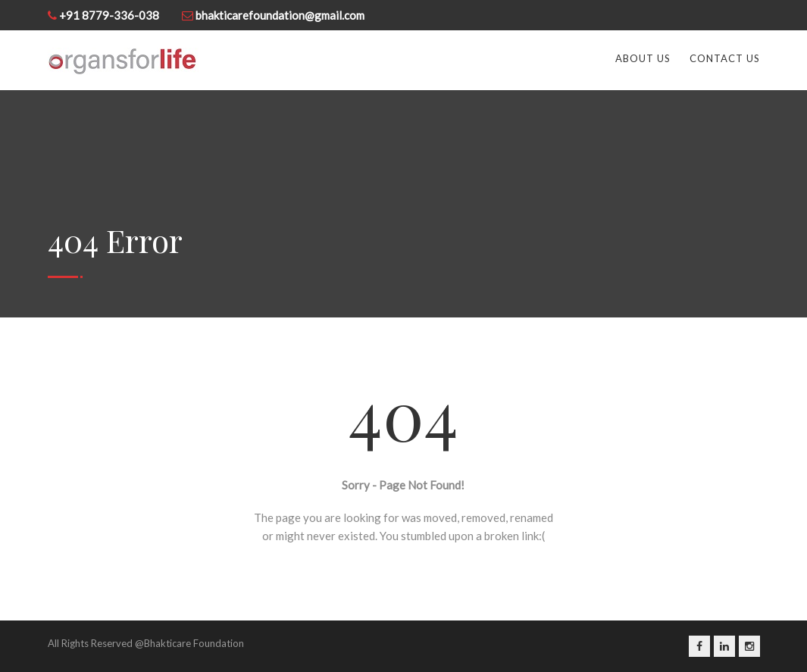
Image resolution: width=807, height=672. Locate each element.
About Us (643, 58)
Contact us (725, 58)
